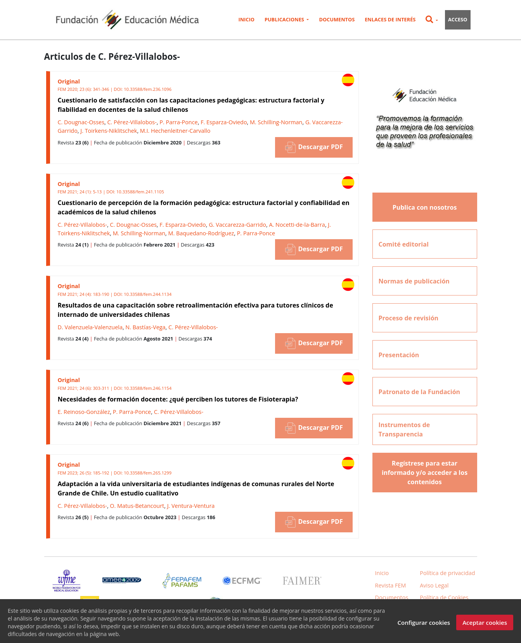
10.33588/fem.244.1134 (147, 294)
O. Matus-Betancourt (137, 505)
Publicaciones (285, 19)
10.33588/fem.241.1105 (140, 192)
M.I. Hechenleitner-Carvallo (175, 130)
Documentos (337, 19)
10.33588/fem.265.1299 (147, 473)
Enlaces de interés (390, 19)
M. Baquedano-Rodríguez (201, 233)
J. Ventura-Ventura (191, 505)
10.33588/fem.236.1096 (147, 89)
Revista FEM (390, 585)
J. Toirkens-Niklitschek (108, 130)
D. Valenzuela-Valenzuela (90, 327)
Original (69, 81)
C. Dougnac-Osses (81, 122)
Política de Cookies (444, 597)
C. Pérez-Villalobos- (131, 122)
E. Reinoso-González (84, 411)
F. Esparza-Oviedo (224, 122)
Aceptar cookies (484, 627)
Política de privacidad (447, 573)
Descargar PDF (313, 147)
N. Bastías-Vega (145, 327)
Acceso (457, 19)
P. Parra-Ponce (178, 122)
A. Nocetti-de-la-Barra (297, 224)
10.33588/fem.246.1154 (147, 388)
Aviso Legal (434, 585)
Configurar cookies (423, 627)
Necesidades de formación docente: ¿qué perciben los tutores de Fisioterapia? (178, 399)
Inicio (246, 19)
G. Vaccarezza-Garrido (237, 224)
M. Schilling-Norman (276, 122)
